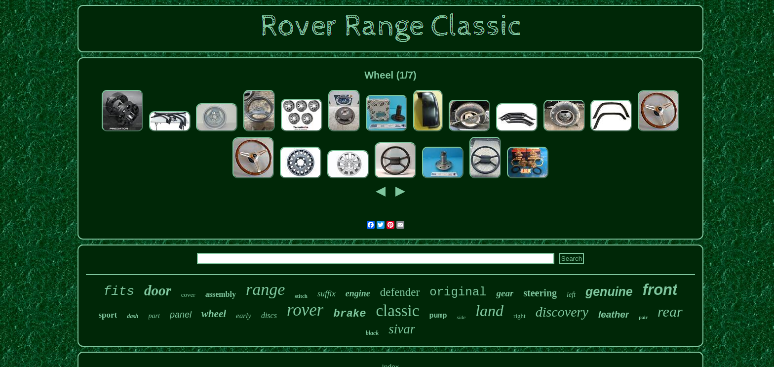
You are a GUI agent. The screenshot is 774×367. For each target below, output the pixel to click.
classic (397, 311)
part (154, 316)
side (461, 317)
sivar (401, 329)
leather (613, 314)
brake (349, 314)
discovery (562, 312)
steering (540, 292)
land (489, 311)
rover (305, 310)
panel (181, 315)
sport (107, 315)
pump (438, 316)
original (457, 292)
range (265, 289)
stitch (301, 296)
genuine (609, 291)
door (157, 290)
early (243, 316)
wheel (213, 314)
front (660, 289)
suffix (326, 293)
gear (504, 293)
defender (400, 292)
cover (188, 294)
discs (269, 315)
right (519, 316)
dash (132, 316)
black (372, 332)
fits (119, 291)
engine (358, 293)
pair (643, 317)
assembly (220, 294)
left (571, 294)
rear (670, 311)
